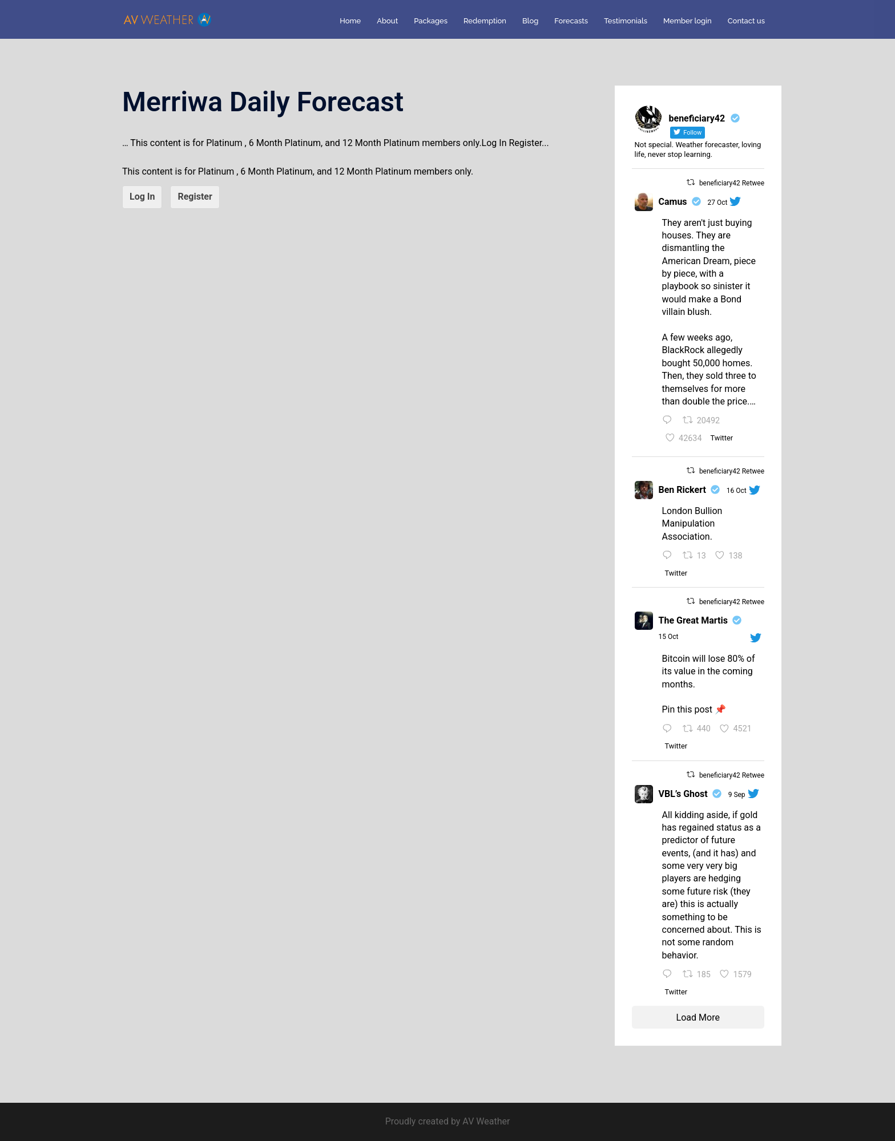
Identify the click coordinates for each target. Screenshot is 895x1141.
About (387, 21)
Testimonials (625, 21)
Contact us (746, 21)
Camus (673, 201)
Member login (687, 21)
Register (195, 196)
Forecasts (571, 21)
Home (350, 21)
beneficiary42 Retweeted (736, 183)
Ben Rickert (682, 489)
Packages (431, 21)
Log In (142, 196)
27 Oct (718, 203)
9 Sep (736, 795)
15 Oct (669, 637)
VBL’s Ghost (683, 793)
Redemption (484, 21)
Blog (530, 21)
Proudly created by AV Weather (447, 1121)
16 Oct (737, 491)
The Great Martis (693, 620)
